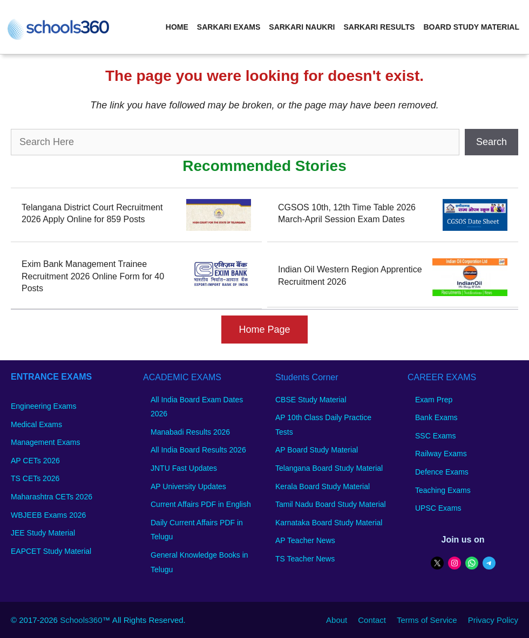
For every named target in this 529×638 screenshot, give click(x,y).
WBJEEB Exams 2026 (48, 515)
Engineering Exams (43, 406)
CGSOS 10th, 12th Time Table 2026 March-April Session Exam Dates (347, 213)
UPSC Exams (438, 508)
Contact (372, 620)
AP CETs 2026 (35, 460)
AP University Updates (188, 486)
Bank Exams (436, 417)
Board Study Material (471, 27)
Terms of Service (427, 620)
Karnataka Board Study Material (328, 522)
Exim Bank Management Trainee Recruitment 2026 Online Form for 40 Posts (93, 276)
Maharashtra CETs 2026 (51, 496)
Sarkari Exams (228, 27)
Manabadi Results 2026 (190, 432)
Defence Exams (442, 472)
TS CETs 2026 (35, 478)
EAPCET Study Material (51, 551)
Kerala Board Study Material (322, 486)
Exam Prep (433, 399)
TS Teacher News (305, 558)
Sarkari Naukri (302, 27)
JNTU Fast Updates (184, 468)
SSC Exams (435, 435)
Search (491, 141)
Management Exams (45, 442)
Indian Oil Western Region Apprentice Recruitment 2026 (350, 275)
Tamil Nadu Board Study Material (330, 504)
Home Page (264, 329)
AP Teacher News (305, 540)
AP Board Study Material (316, 449)
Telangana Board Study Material (329, 468)
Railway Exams (441, 453)
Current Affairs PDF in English (201, 504)
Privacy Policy (493, 620)
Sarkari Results (379, 27)
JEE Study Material (43, 533)
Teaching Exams (443, 490)
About (336, 620)
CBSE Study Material (311, 399)
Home (177, 27)
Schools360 (81, 620)
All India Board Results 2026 (198, 449)
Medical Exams (36, 424)
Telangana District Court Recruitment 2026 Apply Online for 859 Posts (92, 213)
